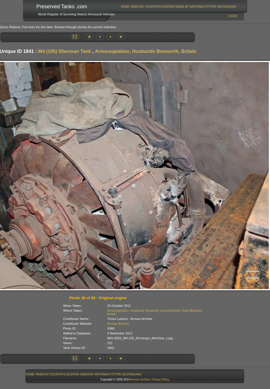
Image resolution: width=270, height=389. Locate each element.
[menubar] (178, 7)
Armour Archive (118, 323)
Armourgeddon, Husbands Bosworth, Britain (145, 51)
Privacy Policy (160, 379)
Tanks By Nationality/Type (195, 6)
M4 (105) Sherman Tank (64, 51)
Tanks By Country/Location (152, 6)
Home (125, 6)
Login (232, 16)
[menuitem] (125, 7)
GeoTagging (226, 6)
